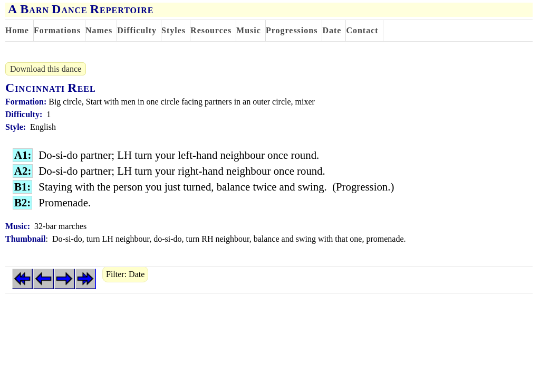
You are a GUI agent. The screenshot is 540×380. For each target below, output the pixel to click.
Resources (211, 30)
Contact (362, 30)
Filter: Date (125, 274)
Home (17, 30)
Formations (57, 30)
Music (248, 30)
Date (331, 30)
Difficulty (137, 30)
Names (98, 30)
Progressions (292, 30)
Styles (173, 30)
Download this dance (45, 68)
